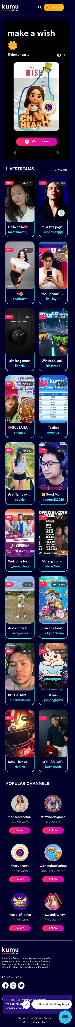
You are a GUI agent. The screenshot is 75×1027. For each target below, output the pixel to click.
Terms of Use (25, 1018)
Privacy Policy (43, 1018)
